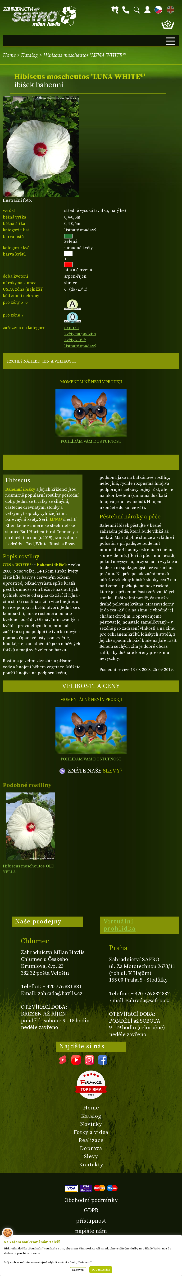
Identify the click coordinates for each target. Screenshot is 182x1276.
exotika (71, 328)
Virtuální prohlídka (119, 925)
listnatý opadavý (80, 346)
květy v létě (75, 340)
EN (169, 9)
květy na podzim (80, 334)
